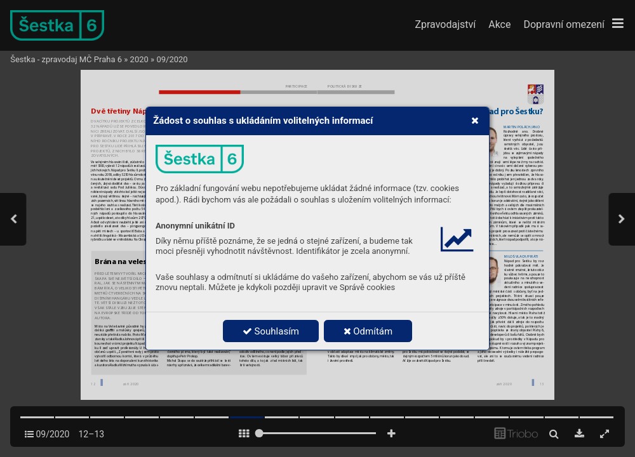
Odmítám (368, 331)
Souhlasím (271, 331)
